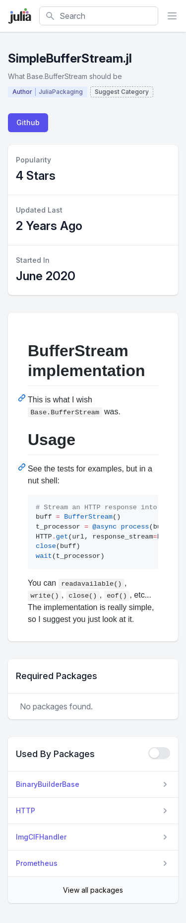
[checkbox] (159, 753)
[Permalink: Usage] (23, 467)
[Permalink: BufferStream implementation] (23, 398)
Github (28, 122)
